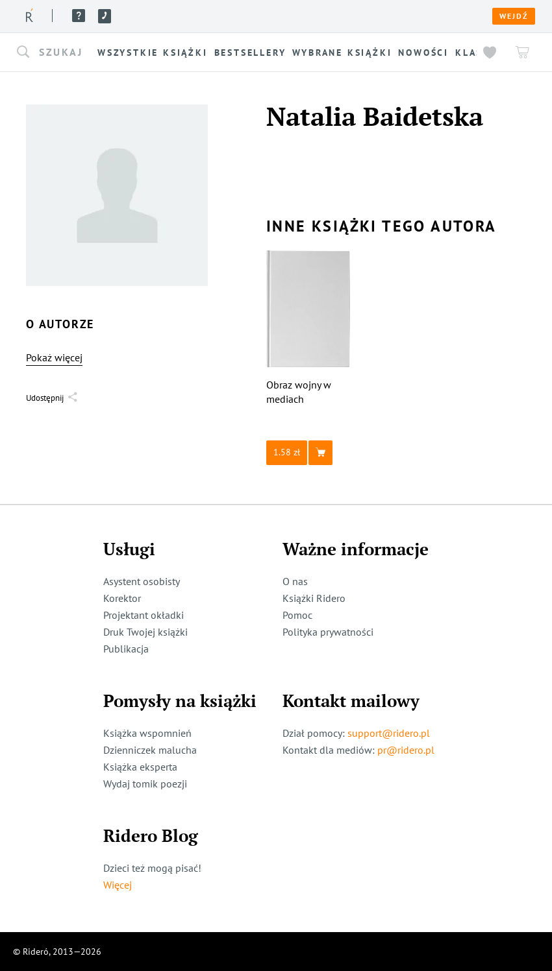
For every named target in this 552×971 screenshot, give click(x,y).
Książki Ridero (313, 598)
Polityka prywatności (327, 631)
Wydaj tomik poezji (145, 783)
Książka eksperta (140, 766)
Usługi (217, 15)
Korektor (122, 598)
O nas (174, 15)
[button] (55, 52)
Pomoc (288, 15)
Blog (258, 15)
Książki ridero (109, 15)
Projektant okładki (143, 614)
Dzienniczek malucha (150, 749)
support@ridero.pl (388, 732)
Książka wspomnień (147, 732)
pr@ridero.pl (405, 749)
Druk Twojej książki (145, 631)
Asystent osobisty (141, 581)
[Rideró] (29, 15)
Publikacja (126, 648)
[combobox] (55, 52)
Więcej (117, 884)
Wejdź (513, 16)
